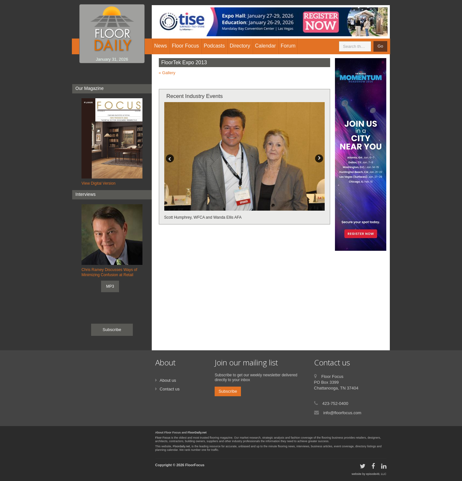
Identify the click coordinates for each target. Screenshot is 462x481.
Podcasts (214, 45)
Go (380, 46)
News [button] (160, 45)
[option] (244, 161)
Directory (240, 45)
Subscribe (112, 329)
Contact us (170, 389)
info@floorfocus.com (342, 412)
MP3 (110, 286)
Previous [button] (170, 158)
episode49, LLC (376, 474)
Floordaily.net (181, 446)
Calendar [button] (265, 45)
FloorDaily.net (197, 432)
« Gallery (167, 72)
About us (168, 380)
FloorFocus (194, 465)
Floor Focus (163, 437)
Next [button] (319, 158)
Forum (288, 45)
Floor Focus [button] (185, 45)
